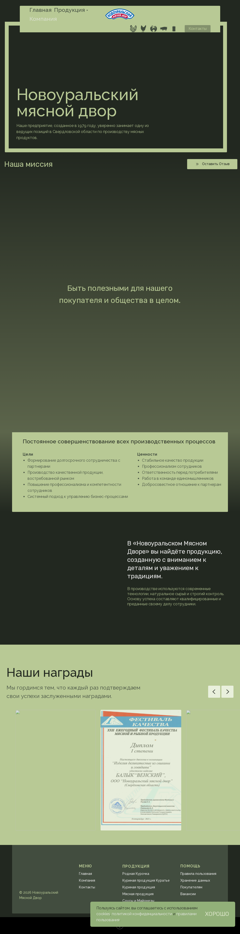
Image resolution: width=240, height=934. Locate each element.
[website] (133, 28)
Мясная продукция (138, 894)
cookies (103, 914)
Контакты (87, 887)
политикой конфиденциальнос (140, 914)
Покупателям (191, 887)
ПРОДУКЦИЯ (135, 866)
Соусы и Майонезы (138, 901)
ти (170, 914)
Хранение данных (195, 880)
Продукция (69, 10)
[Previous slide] (214, 692)
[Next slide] (227, 692)
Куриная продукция (138, 887)
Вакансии (188, 894)
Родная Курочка (135, 874)
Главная (40, 10)
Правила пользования (198, 874)
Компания (43, 18)
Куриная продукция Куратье (146, 880)
